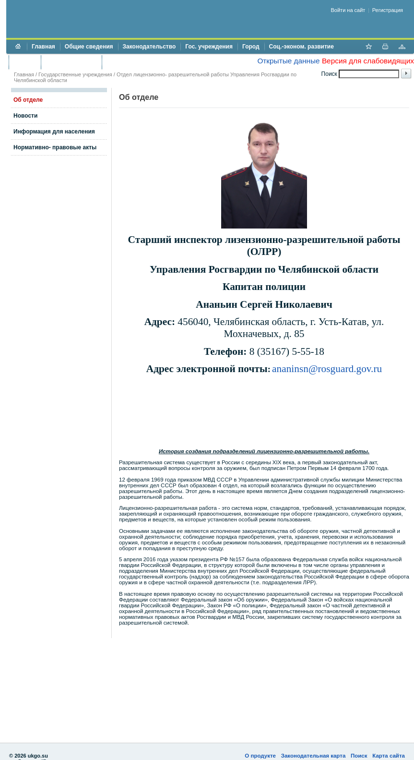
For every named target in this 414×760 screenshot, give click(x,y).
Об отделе (28, 100)
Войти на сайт (348, 10)
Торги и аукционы (71, 62)
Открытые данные (288, 61)
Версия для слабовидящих (368, 61)
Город (251, 46)
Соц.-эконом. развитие (301, 46)
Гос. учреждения (209, 46)
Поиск (359, 756)
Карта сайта (388, 756)
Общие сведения (89, 46)
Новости (25, 115)
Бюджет (24, 62)
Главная (43, 46)
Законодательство (149, 46)
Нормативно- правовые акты (54, 147)
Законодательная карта (313, 756)
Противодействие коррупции (147, 62)
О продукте (260, 756)
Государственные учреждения (75, 74)
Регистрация (387, 10)
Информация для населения (54, 131)
